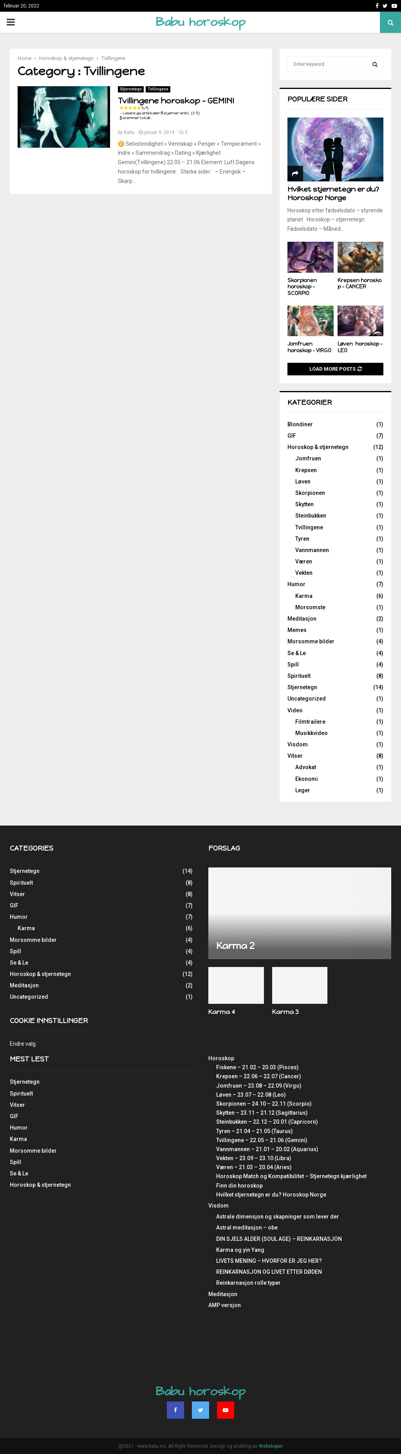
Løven (303, 481)
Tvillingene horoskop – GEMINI (176, 105)
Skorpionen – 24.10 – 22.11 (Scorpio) (264, 1104)
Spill (293, 664)
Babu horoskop (200, 22)
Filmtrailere (310, 722)
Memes (297, 630)
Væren (303, 561)
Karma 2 (235, 945)
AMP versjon (224, 1305)
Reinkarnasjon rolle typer (248, 1283)
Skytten (304, 504)
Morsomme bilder (310, 641)
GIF (291, 436)
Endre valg (23, 1044)
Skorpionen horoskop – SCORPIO (302, 287)
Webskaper (271, 1446)
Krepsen (306, 470)
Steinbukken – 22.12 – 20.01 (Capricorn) (267, 1122)
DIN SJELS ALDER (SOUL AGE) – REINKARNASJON (279, 1239)
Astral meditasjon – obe (247, 1227)
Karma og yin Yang (240, 1250)
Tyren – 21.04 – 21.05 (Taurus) (254, 1131)
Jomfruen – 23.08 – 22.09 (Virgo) (259, 1086)
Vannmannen (312, 550)
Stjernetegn (131, 89)
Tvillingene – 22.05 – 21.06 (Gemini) (261, 1140)
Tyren (302, 539)
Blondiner (300, 424)
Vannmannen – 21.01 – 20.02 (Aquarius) (267, 1149)
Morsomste (310, 607)
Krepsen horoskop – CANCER (359, 283)
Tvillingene (158, 89)
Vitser (295, 756)
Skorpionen (310, 493)
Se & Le (296, 653)
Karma (303, 596)
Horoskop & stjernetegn (318, 447)
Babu (129, 132)
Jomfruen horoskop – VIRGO (309, 347)
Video (295, 710)
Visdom (297, 744)
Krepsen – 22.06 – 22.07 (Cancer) (258, 1076)
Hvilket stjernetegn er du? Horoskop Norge (333, 193)
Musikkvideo (311, 733)
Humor (296, 584)
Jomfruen (308, 458)
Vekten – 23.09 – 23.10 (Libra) (253, 1158)
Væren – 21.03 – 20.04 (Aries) (254, 1167)
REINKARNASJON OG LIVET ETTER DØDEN (269, 1272)
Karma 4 (221, 1012)
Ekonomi (306, 779)
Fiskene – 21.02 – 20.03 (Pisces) (257, 1067)
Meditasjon (301, 619)
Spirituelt (299, 676)
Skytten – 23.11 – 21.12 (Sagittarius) (262, 1113)
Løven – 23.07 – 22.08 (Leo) (251, 1095)
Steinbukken (310, 515)
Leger (302, 790)
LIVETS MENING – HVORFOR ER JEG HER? (269, 1261)
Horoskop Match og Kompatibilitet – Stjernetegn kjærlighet (291, 1176)
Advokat (305, 767)
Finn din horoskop (239, 1185)
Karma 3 (285, 1012)
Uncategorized (306, 698)
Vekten (303, 573)
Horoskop (221, 1058)
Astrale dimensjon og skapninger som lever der (277, 1216)
